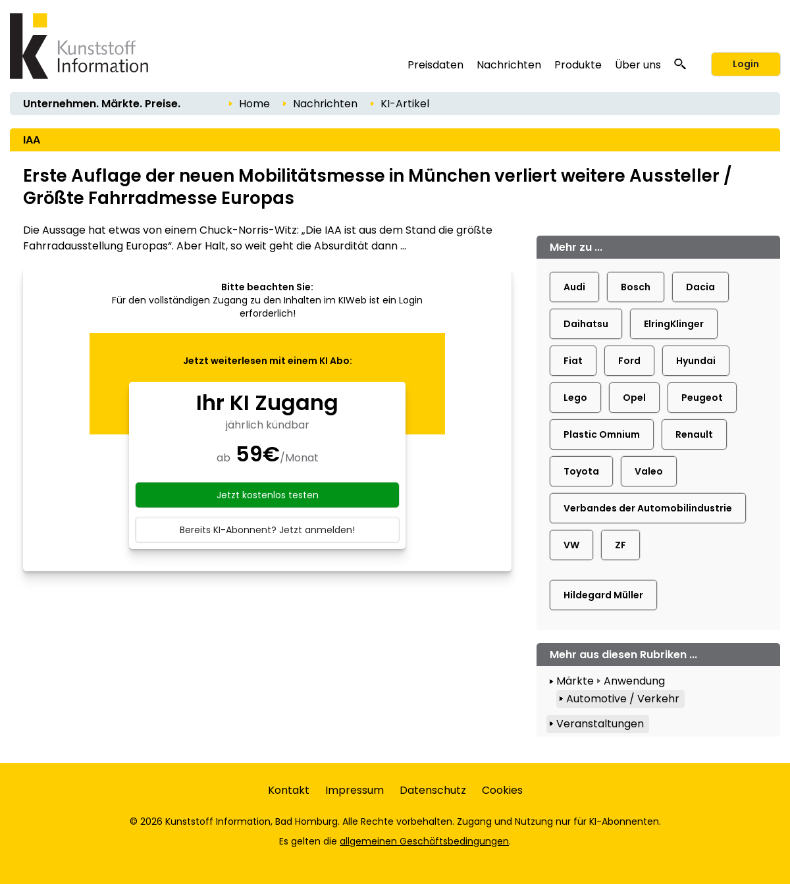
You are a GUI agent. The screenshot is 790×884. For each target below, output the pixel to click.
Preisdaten (435, 64)
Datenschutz (433, 790)
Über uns (638, 64)
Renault (694, 434)
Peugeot (702, 397)
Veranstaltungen (600, 723)
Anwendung (634, 681)
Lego (575, 397)
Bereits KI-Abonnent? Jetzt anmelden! (267, 529)
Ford (629, 360)
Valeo (649, 471)
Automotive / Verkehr (622, 698)
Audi (574, 287)
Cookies (502, 790)
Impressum (354, 790)
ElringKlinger (674, 323)
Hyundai (696, 360)
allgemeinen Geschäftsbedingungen (424, 841)
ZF (620, 545)
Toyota (581, 471)
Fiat (573, 360)
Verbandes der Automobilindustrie (648, 508)
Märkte (575, 681)
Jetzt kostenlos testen (268, 495)
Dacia (700, 287)
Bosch (635, 287)
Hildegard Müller (603, 595)
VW (571, 545)
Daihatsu (586, 323)
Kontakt (288, 790)
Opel (634, 397)
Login (746, 63)
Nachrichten (509, 64)
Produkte (578, 64)
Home (254, 103)
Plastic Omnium (602, 434)
